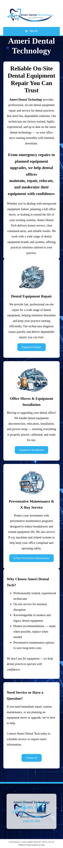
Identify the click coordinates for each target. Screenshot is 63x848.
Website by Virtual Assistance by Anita (31, 845)
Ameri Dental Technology (30, 15)
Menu (34, 31)
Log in (51, 842)
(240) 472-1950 (31, 821)
